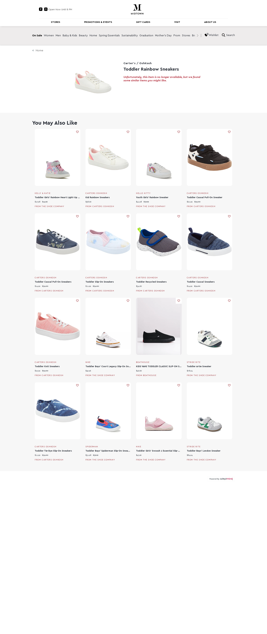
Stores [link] (186, 35)
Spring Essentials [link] (109, 35)
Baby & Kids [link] (69, 35)
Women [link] (49, 35)
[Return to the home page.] (137, 9)
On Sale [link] (37, 35)
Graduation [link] (146, 35)
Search (228, 35)
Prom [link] (176, 35)
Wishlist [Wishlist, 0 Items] (211, 35)
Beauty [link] (83, 35)
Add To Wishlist (77, 132)
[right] (197, 35)
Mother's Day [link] (163, 35)
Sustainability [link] (129, 35)
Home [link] (93, 35)
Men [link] (58, 35)
